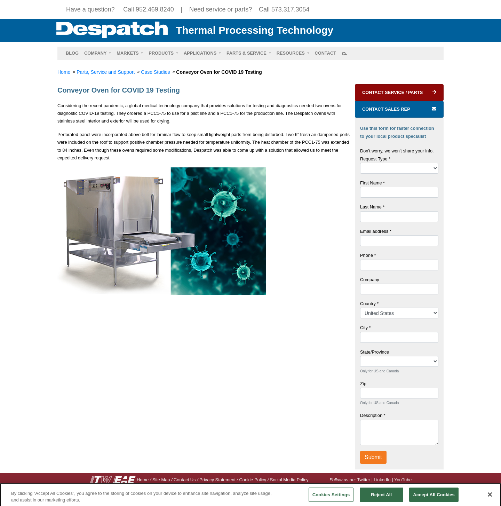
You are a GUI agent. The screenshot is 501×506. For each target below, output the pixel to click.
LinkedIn (382, 479)
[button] (97, 53)
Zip (363, 383)
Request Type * (375, 158)
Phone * (368, 255)
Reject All (381, 497)
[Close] (490, 497)
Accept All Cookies (434, 497)
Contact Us (185, 479)
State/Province (374, 352)
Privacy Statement (217, 479)
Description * (372, 415)
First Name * (372, 182)
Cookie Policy (253, 479)
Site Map (161, 479)
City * (365, 327)
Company (369, 279)
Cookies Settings (331, 497)
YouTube (403, 479)
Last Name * (372, 206)
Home (143, 479)
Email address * (375, 231)
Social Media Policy (289, 479)
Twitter (363, 479)
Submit (373, 457)
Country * (369, 303)
